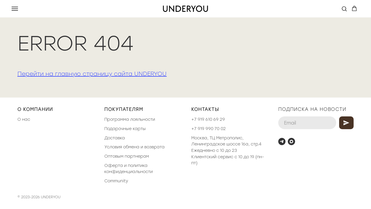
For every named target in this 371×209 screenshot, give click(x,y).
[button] (344, 8)
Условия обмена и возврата (134, 147)
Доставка (114, 138)
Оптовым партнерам (126, 156)
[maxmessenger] (291, 141)
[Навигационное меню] (15, 9)
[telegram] (281, 141)
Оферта (113, 165)
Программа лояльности (129, 119)
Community (116, 181)
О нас (23, 119)
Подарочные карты (125, 128)
